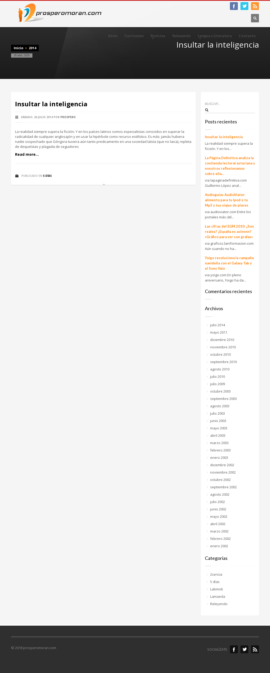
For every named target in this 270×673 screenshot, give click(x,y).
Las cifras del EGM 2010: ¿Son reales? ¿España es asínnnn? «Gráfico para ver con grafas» (229, 231)
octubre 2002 (220, 479)
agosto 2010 (219, 369)
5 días (47, 176)
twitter (244, 6)
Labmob (216, 589)
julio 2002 (217, 501)
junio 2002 (218, 509)
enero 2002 (219, 546)
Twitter (244, 649)
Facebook (234, 649)
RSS (255, 6)
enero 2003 (219, 457)
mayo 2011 (218, 332)
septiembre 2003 (223, 398)
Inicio (113, 36)
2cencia (216, 574)
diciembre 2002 (222, 465)
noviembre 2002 (223, 472)
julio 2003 (217, 413)
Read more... (27, 154)
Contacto (247, 36)
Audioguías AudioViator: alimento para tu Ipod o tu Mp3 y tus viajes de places (226, 200)
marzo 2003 (219, 442)
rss (255, 649)
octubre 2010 (220, 354)
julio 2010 (217, 376)
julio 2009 (217, 383)
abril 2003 (217, 435)
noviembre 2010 (223, 347)
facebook (234, 6)
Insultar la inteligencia (51, 103)
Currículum (134, 36)
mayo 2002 (218, 516)
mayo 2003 (218, 428)
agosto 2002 (219, 494)
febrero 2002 (220, 538)
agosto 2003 (219, 406)
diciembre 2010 (222, 339)
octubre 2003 (220, 391)
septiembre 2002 (223, 487)
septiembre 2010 (223, 361)
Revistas (156, 36)
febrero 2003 (220, 450)
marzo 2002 (219, 531)
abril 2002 (217, 523)
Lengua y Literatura (213, 36)
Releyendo (181, 36)
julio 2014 (217, 325)
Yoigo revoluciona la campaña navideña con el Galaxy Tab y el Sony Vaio (229, 263)
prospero (68, 117)
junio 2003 (218, 420)
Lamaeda (217, 596)
